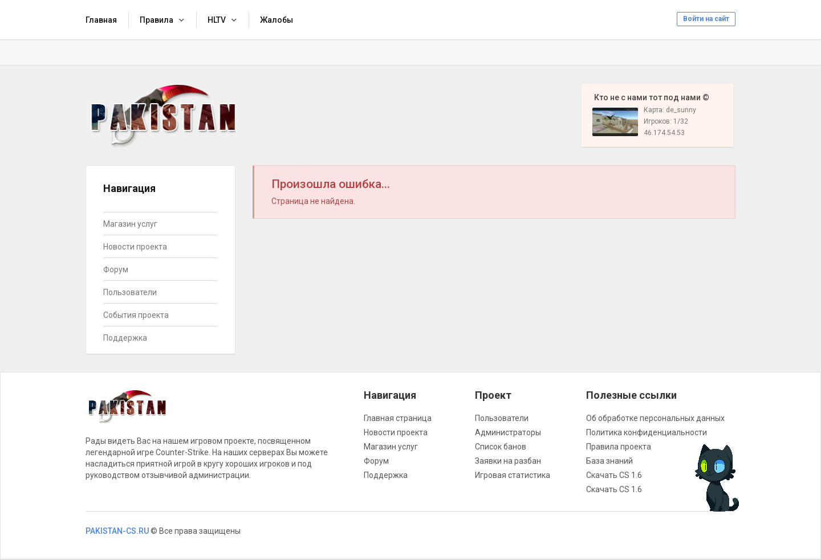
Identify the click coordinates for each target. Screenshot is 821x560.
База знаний (609, 460)
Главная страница (398, 418)
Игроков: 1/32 (666, 121)
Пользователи (130, 292)
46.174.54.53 (664, 133)
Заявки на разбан (508, 460)
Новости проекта (135, 246)
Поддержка (125, 337)
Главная (101, 19)
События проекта (136, 315)
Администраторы (508, 432)
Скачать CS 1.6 (614, 475)
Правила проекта (618, 446)
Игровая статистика (512, 475)
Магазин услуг (130, 223)
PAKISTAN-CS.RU (117, 531)
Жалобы (276, 19)
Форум (115, 269)
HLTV (217, 19)
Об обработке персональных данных (655, 418)
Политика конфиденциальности (646, 432)
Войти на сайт (706, 19)
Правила (156, 19)
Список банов (500, 446)
